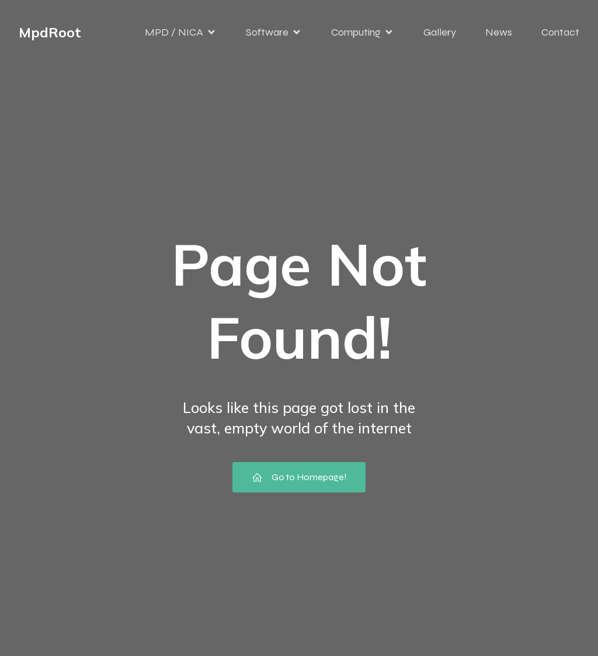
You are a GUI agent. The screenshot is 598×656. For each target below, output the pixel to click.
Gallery (439, 32)
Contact (560, 32)
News (498, 32)
